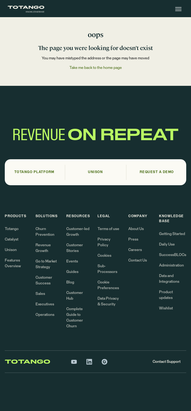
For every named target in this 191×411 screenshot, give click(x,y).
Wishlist (166, 308)
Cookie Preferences (108, 285)
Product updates (166, 295)
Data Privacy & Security (108, 301)
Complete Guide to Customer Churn (74, 317)
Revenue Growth (43, 248)
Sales (40, 294)
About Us (136, 229)
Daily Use (167, 244)
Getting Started (172, 234)
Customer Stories (74, 248)
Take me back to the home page (95, 68)
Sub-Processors (107, 269)
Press (133, 239)
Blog (70, 282)
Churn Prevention (45, 231)
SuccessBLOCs (172, 255)
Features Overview (13, 263)
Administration (171, 265)
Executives (45, 304)
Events (72, 261)
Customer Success (44, 280)
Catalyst (11, 239)
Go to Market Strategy (46, 264)
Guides (72, 272)
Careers (135, 250)
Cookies (104, 255)
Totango (12, 229)
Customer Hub (74, 295)
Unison (11, 250)
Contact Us (137, 260)
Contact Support (167, 362)
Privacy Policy (104, 242)
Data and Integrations (169, 278)
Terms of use (108, 229)
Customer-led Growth (77, 231)
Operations (45, 315)
